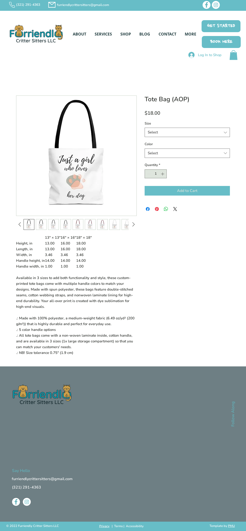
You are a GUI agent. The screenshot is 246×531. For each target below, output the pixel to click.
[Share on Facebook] (148, 209)
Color (149, 144)
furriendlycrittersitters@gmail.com (83, 5)
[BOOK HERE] (221, 42)
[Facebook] (206, 5)
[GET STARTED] (221, 26)
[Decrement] (148, 174)
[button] (79, 34)
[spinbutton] (155, 174)
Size (148, 123)
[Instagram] (216, 5)
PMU (231, 526)
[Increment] (163, 174)
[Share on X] (175, 209)
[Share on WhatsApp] (166, 209)
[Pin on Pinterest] (157, 209)
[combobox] (187, 132)
